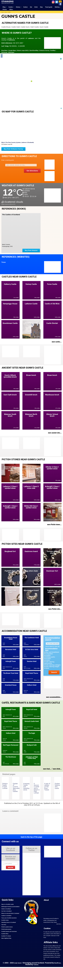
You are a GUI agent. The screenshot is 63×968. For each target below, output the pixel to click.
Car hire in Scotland (7, 914)
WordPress (24, 965)
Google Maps (13, 50)
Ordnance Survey (49, 50)
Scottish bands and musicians (10, 936)
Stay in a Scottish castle (8, 905)
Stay (41, 7)
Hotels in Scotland (6, 912)
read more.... (59, 924)
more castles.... (56, 342)
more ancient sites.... (54, 433)
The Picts (4, 930)
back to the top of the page (31, 838)
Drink (36, 7)
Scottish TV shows (6, 941)
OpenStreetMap (38, 50)
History (18, 7)
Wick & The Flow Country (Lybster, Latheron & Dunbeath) (19, 142)
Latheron (30, 38)
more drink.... (57, 769)
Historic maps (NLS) (25, 50)
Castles (10, 7)
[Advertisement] (54, 356)
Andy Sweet (21, 964)
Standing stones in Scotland (9, 927)
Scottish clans (5, 925)
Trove (3, 263)
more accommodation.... (53, 697)
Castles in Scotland (7, 921)
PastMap (59, 50)
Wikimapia (13, 52)
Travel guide (48, 7)
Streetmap (5, 52)
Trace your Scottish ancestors (10, 923)
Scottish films (5, 939)
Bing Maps (4, 50)
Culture (25, 7)
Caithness (12, 40)
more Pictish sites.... (54, 609)
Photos (5, 9)
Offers (11, 9)
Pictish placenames (7, 934)
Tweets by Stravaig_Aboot (29, 854)
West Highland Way (7, 943)
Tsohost (40, 965)
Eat (31, 7)
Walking (57, 7)
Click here (53, 936)
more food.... (45, 769)
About (46, 901)
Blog (4, 7)
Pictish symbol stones (7, 932)
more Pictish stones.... (53, 525)
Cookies (47, 929)
